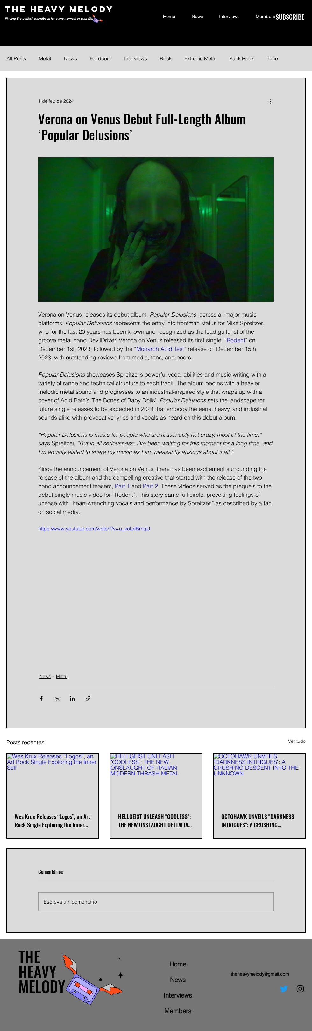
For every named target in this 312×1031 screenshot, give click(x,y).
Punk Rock (241, 58)
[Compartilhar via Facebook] (41, 698)
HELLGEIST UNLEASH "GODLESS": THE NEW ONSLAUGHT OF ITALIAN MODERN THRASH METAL (154, 820)
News (70, 58)
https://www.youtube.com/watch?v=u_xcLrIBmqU (94, 528)
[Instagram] (300, 988)
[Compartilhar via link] (88, 698)
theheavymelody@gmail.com (260, 974)
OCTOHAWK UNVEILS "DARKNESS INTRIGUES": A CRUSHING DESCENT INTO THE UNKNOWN (257, 820)
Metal (45, 58)
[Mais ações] (270, 101)
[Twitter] (284, 988)
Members (177, 1011)
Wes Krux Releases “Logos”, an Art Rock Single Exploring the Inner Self (52, 820)
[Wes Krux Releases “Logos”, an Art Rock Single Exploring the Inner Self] (52, 779)
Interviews (135, 58)
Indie (272, 58)
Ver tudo (297, 741)
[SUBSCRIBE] (289, 17)
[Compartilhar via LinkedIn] (72, 698)
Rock (166, 58)
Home (177, 964)
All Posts (16, 58)
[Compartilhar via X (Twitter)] (57, 698)
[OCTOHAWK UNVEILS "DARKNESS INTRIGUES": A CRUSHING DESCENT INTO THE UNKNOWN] (259, 779)
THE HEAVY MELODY (59, 9)
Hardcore (100, 58)
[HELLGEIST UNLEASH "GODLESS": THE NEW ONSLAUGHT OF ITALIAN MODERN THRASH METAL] (156, 779)
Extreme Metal (200, 58)
